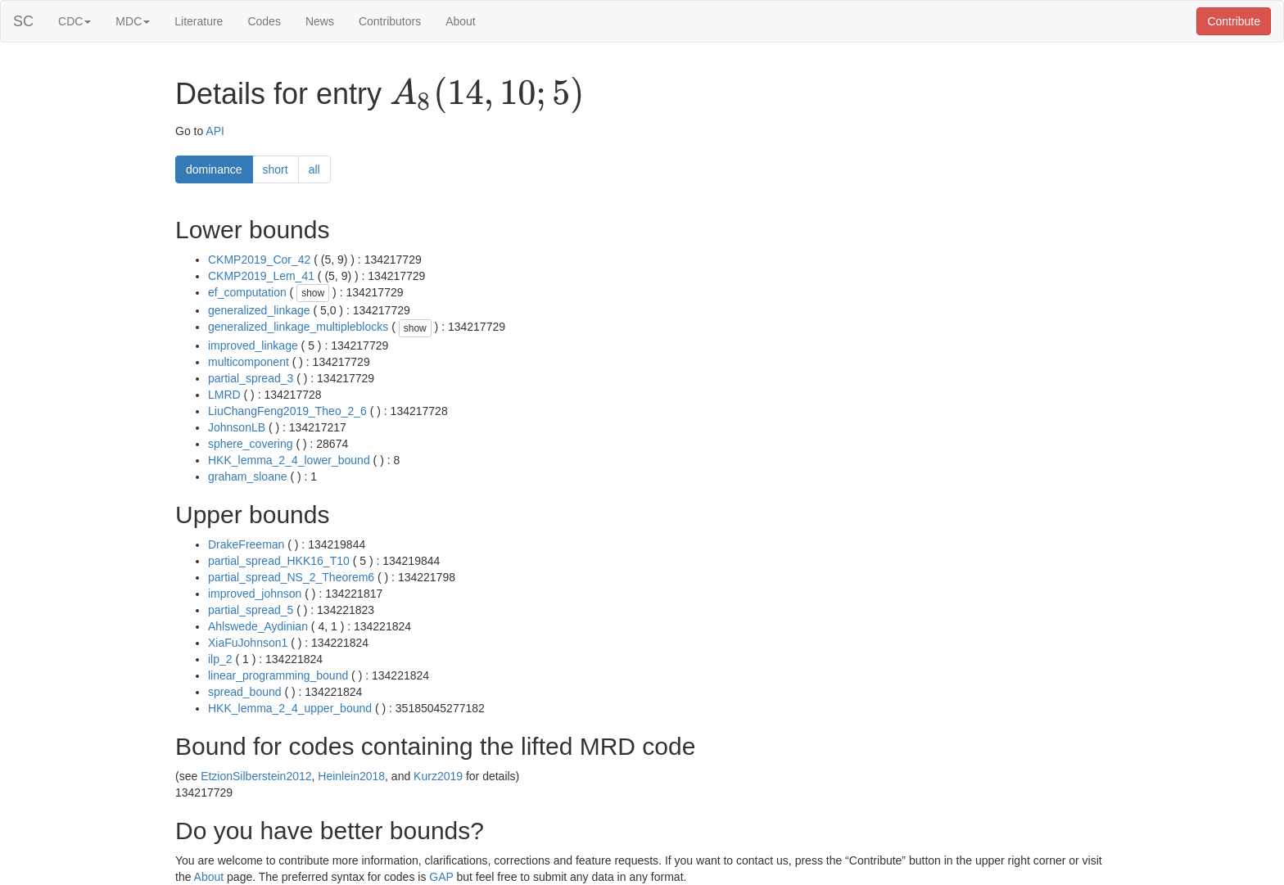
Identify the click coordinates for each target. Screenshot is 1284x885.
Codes (263, 21)
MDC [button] (132, 21)
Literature (198, 21)
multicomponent (248, 361)
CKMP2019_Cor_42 (259, 259)
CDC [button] (74, 21)
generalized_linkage (259, 310)
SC (23, 21)
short (275, 169)
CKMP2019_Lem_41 (261, 275)
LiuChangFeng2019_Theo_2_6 (287, 411)
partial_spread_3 (250, 378)
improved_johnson (254, 593)
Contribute (1233, 21)
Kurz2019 (438, 776)
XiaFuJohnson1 (247, 642)
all (314, 169)
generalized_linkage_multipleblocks (298, 326)
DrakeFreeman (246, 544)
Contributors (390, 21)
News (319, 21)
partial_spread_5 (250, 609)
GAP (441, 876)
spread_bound (245, 691)
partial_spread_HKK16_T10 (279, 560)
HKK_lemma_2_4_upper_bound (290, 708)
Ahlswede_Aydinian (258, 626)
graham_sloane (247, 476)
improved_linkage (253, 345)
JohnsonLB (236, 427)
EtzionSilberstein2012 (256, 776)
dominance (214, 169)
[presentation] (487, 95)
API (215, 131)
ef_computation (247, 292)
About (460, 21)
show (312, 293)
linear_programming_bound (278, 675)
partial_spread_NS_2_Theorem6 (291, 577)
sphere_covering (250, 443)
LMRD (224, 394)
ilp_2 (220, 659)
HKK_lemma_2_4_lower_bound (289, 460)
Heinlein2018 (351, 776)
